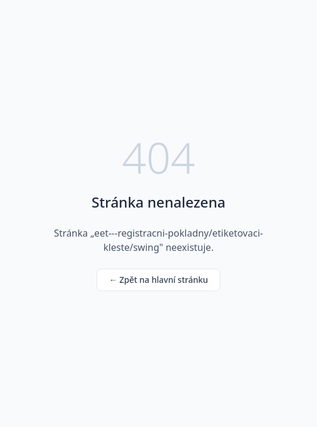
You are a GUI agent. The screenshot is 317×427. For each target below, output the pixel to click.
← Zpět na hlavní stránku (158, 279)
